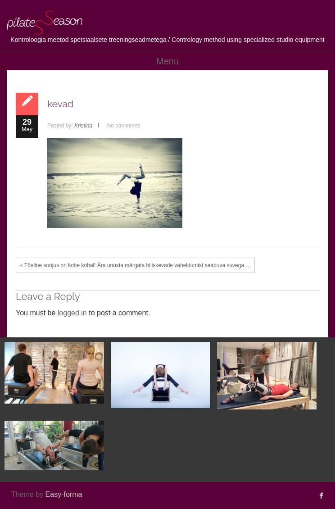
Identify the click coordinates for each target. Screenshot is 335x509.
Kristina (83, 126)
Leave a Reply (48, 296)
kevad (60, 103)
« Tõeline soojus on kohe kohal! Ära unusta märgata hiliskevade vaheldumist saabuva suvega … (135, 265)
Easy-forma (63, 494)
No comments (123, 126)
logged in (72, 313)
